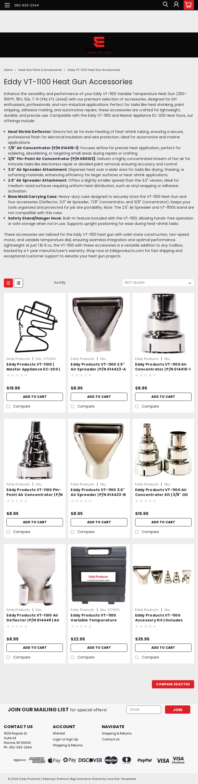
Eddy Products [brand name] (18, 359)
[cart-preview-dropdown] (187, 5)
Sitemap (49, 779)
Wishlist (59, 733)
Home (8, 70)
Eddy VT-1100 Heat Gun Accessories (94, 70)
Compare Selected (173, 684)
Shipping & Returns (68, 745)
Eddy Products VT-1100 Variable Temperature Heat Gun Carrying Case (95, 618)
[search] (164, 5)
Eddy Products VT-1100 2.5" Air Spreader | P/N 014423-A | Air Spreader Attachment (98, 367)
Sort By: (60, 282)
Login (57, 739)
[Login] (176, 5)
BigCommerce (80, 779)
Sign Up (72, 739)
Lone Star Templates (121, 779)
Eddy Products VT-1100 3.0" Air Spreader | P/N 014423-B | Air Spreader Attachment (98, 492)
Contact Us (111, 739)
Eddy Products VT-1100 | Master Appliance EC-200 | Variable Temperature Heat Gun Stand (33, 367)
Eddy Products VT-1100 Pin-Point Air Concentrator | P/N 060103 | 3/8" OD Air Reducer (34, 492)
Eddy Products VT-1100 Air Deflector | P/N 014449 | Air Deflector (33, 618)
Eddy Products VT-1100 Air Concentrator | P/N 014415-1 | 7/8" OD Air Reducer (163, 367)
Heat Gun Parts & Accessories (40, 70)
